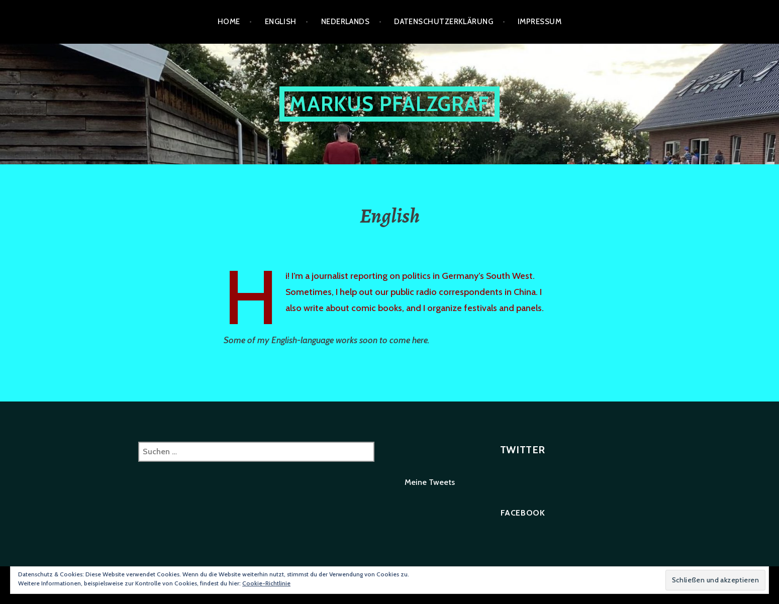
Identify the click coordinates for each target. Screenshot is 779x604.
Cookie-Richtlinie (266, 583)
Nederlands (345, 21)
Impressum (539, 21)
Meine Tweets (430, 482)
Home (229, 21)
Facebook (523, 513)
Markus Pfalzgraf (389, 103)
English (281, 21)
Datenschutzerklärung (443, 21)
